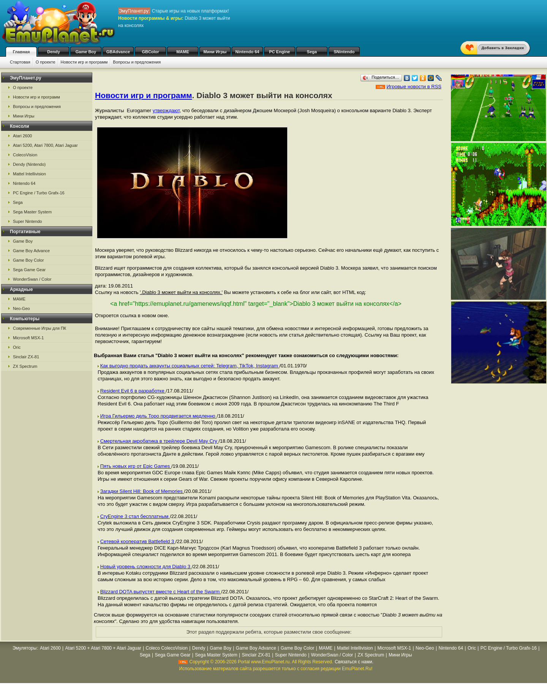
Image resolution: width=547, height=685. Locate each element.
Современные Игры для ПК (39, 328)
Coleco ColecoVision (167, 648)
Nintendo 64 (247, 51)
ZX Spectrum (25, 366)
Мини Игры (215, 51)
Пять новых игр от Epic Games (135, 466)
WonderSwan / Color (32, 279)
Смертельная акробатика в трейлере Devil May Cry (159, 441)
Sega (312, 51)
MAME (182, 51)
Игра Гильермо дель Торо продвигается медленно (158, 416)
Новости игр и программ (84, 62)
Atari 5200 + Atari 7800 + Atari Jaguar (103, 648)
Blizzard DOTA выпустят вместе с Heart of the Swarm (160, 591)
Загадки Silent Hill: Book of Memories (142, 491)
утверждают (166, 110)
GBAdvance (118, 51)
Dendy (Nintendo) (29, 164)
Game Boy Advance (31, 250)
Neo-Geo (21, 308)
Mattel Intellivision (29, 174)
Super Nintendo (27, 221)
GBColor (150, 51)
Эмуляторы (24, 648)
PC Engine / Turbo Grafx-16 (39, 193)
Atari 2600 (22, 136)
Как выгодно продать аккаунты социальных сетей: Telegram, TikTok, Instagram (190, 366)
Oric (17, 347)
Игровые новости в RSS (413, 86)
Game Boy (86, 51)
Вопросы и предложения (137, 62)
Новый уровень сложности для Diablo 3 (146, 566)
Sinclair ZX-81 (26, 356)
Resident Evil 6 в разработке (133, 391)
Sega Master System (32, 212)
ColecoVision (25, 155)
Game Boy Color (28, 260)
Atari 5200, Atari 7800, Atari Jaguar (45, 145)
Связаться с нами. (354, 661)
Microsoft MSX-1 (28, 337)
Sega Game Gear (29, 269)
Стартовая (20, 62)
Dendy (53, 51)
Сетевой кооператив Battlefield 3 (137, 541)
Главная (21, 51)
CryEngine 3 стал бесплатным (135, 516)
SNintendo (344, 51)
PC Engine (279, 51)
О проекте (45, 62)
